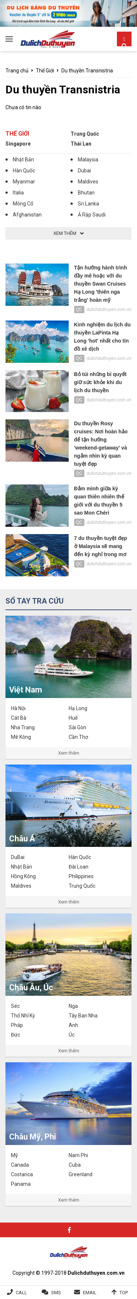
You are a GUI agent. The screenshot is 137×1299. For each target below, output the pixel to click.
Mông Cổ (23, 204)
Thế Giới (45, 71)
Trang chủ (16, 71)
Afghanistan (27, 215)
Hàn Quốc (24, 170)
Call (21, 1292)
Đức (15, 1035)
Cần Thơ (78, 737)
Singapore (18, 144)
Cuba (75, 1165)
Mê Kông (21, 737)
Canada (20, 1165)
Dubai (84, 170)
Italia (18, 193)
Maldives (88, 182)
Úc (72, 1035)
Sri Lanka (88, 204)
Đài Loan (78, 867)
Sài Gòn (77, 727)
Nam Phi (78, 1155)
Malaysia (88, 159)
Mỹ (14, 1155)
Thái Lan (81, 144)
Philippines (81, 876)
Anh (73, 1025)
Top (123, 1292)
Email (89, 1292)
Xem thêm (68, 753)
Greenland (80, 1174)
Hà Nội (18, 708)
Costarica (22, 1174)
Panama (21, 1184)
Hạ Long (78, 708)
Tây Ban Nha (83, 1016)
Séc (15, 1006)
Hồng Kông (23, 876)
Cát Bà (18, 718)
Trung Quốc (85, 134)
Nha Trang (23, 727)
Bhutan (86, 193)
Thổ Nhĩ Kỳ (23, 1016)
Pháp (17, 1025)
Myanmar (24, 182)
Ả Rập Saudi (92, 215)
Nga (73, 1006)
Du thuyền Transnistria (87, 71)
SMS (56, 1292)
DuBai (17, 857)
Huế (73, 718)
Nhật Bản (23, 159)
